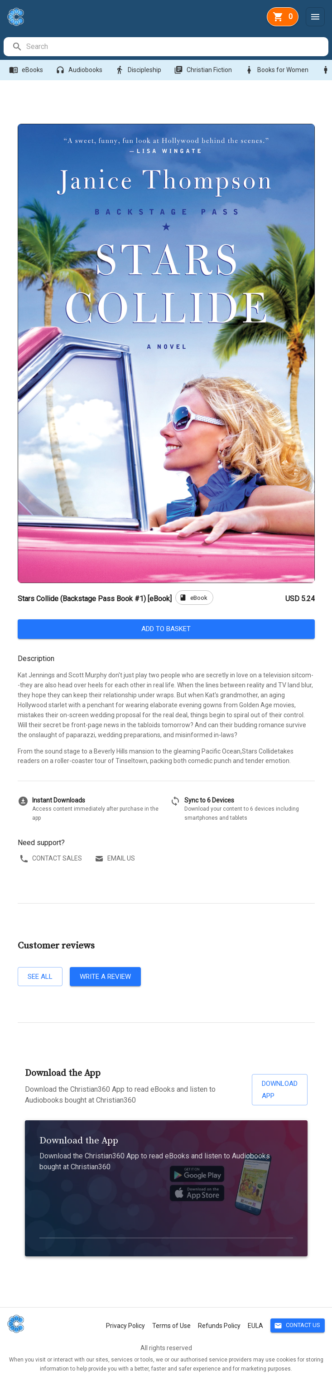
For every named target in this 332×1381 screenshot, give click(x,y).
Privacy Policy (125, 1325)
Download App (279, 1090)
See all (40, 977)
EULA (255, 1325)
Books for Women (277, 70)
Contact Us (297, 1325)
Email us (116, 858)
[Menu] (315, 16)
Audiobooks (80, 70)
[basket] (282, 16)
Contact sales (52, 858)
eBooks (27, 70)
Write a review (105, 976)
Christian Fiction (204, 70)
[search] (176, 46)
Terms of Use (171, 1325)
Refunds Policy (219, 1325)
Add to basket (166, 628)
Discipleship (139, 70)
